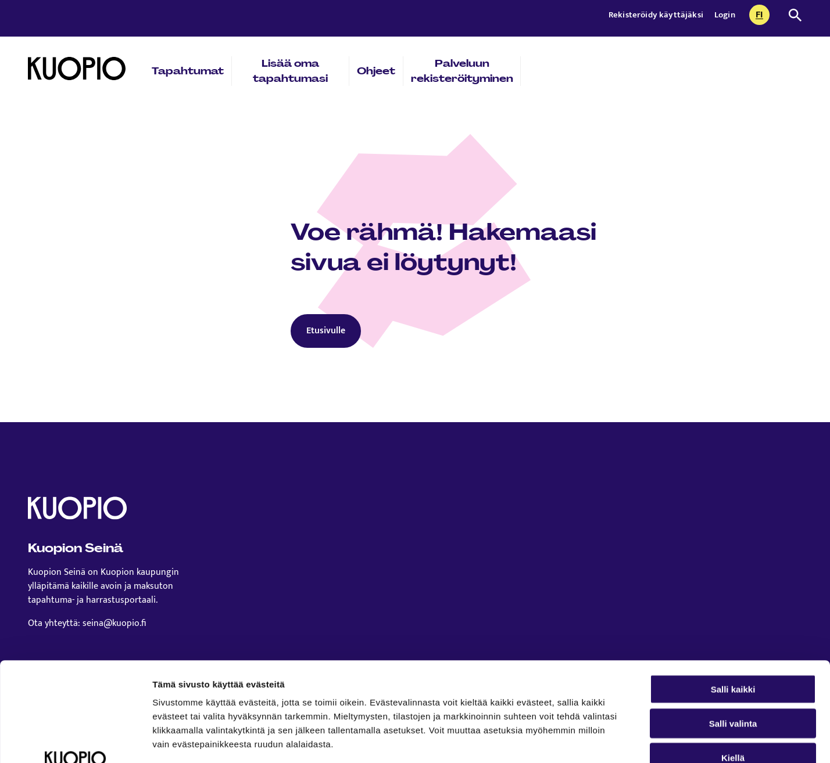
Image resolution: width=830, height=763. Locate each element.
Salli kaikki (733, 596)
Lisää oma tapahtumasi (290, 71)
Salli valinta (733, 630)
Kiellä (733, 665)
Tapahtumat (188, 70)
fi (763, 15)
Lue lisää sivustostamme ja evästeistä (236, 693)
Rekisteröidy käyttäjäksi (657, 15)
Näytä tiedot (621, 740)
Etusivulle (325, 331)
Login (724, 15)
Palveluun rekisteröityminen (462, 71)
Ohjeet (376, 70)
